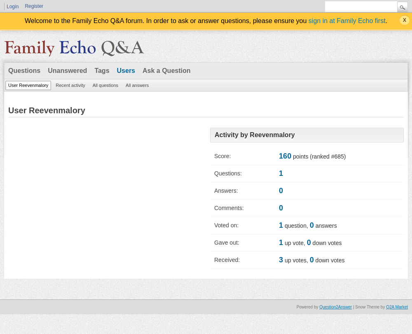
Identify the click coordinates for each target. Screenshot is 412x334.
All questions (105, 85)
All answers (137, 85)
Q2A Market (397, 307)
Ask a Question (166, 70)
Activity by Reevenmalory (255, 134)
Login (13, 6)
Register (34, 6)
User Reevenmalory (28, 85)
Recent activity (70, 85)
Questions (24, 70)
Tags (101, 70)
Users (126, 70)
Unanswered (67, 70)
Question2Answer (335, 307)
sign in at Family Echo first (347, 20)
